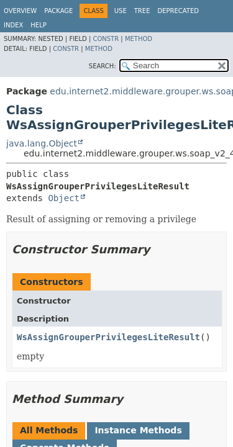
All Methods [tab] (49, 430)
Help (38, 25)
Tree (142, 10)
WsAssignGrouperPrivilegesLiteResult (108, 337)
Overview (20, 10)
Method (138, 38)
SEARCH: (102, 66)
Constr (106, 38)
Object (64, 198)
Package (58, 10)
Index (13, 25)
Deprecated (178, 10)
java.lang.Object (41, 143)
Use (120, 10)
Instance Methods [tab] (137, 430)
